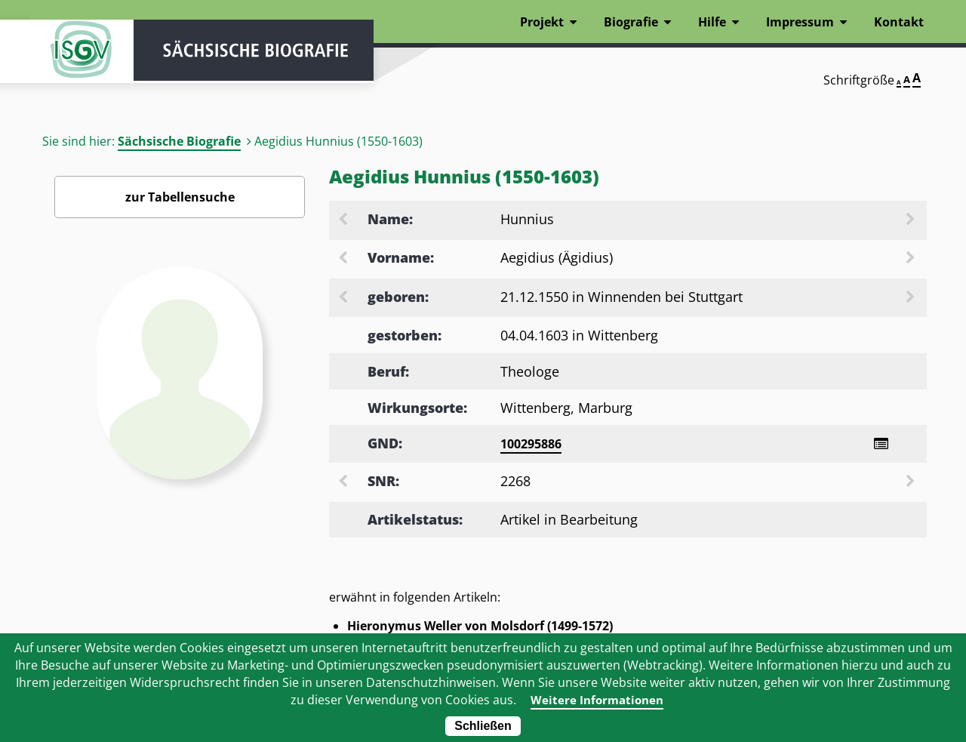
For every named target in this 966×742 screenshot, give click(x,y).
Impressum (800, 22)
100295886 (530, 444)
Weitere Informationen (597, 699)
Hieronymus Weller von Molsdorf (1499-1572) (480, 626)
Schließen (483, 725)
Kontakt (899, 22)
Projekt (542, 22)
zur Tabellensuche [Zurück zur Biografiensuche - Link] (180, 197)
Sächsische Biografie (179, 141)
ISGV (75, 54)
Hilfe (712, 22)
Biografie (631, 22)
